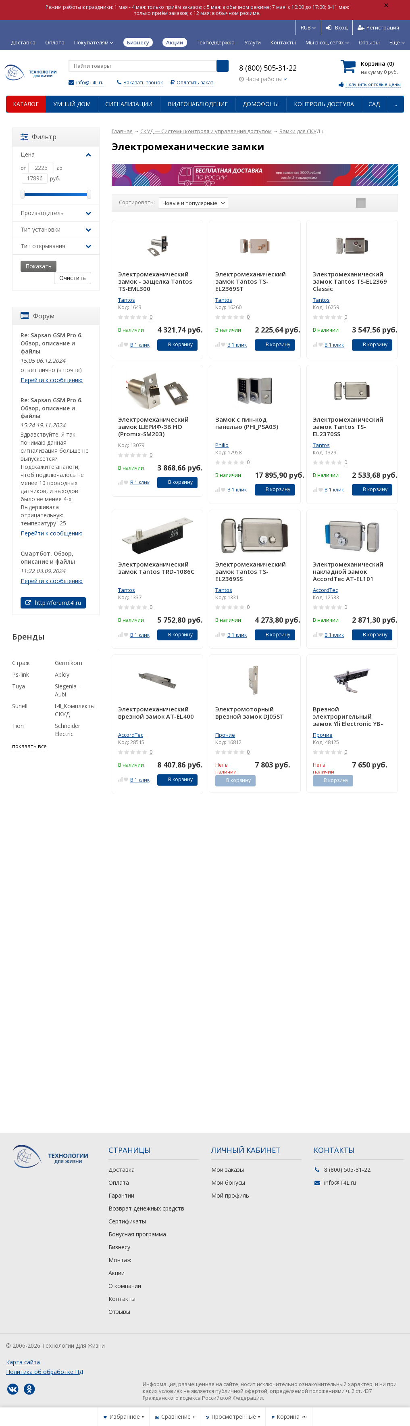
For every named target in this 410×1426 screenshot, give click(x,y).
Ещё (397, 42)
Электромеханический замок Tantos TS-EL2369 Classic (350, 281)
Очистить (72, 278)
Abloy (62, 674)
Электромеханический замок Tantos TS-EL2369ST (250, 281)
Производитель (56, 213)
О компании (124, 1286)
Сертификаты (127, 1221)
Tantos (126, 299)
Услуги (252, 42)
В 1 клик (140, 344)
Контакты (283, 42)
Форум (37, 316)
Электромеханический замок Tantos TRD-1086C (156, 567)
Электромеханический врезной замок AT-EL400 (156, 712)
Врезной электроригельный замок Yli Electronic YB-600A (348, 716)
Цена (56, 154)
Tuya (18, 686)
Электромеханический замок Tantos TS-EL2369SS (250, 571)
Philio (222, 445)
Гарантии (121, 1195)
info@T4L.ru (90, 82)
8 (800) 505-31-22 (268, 68)
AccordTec (325, 590)
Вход (337, 27)
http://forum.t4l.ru (53, 602)
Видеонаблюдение (198, 104)
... (395, 104)
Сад (374, 104)
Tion (18, 726)
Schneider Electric (67, 730)
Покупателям (94, 42)
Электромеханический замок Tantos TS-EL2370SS (348, 426)
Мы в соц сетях (327, 42)
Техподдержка (216, 42)
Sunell (19, 706)
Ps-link (20, 674)
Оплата (55, 42)
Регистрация (378, 27)
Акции (116, 1273)
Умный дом (72, 104)
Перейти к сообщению (52, 380)
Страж (21, 663)
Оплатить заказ (195, 82)
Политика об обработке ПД (44, 1372)
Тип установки (56, 229)
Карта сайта (23, 1362)
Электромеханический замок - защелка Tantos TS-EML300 (155, 281)
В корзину (176, 344)
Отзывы (369, 42)
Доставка (23, 42)
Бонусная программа (137, 1234)
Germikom (68, 663)
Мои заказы (227, 1169)
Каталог (26, 104)
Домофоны (261, 104)
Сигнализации (128, 104)
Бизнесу (119, 1247)
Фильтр (38, 136)
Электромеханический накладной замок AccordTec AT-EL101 (348, 571)
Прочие (225, 734)
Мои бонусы (228, 1182)
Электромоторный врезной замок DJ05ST (249, 712)
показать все (29, 746)
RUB (308, 27)
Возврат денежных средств (146, 1208)
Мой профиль (230, 1195)
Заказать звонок (143, 82)
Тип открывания (56, 246)
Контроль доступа (324, 104)
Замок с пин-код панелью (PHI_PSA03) (246, 423)
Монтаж (119, 1260)
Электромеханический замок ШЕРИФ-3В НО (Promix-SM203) (153, 426)
